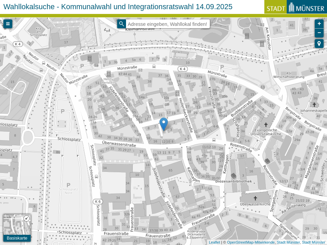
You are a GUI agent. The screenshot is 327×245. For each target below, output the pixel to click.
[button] (319, 43)
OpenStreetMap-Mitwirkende (251, 242)
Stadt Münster (288, 242)
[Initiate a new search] (121, 23)
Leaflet (214, 242)
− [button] (319, 33)
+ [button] (319, 24)
